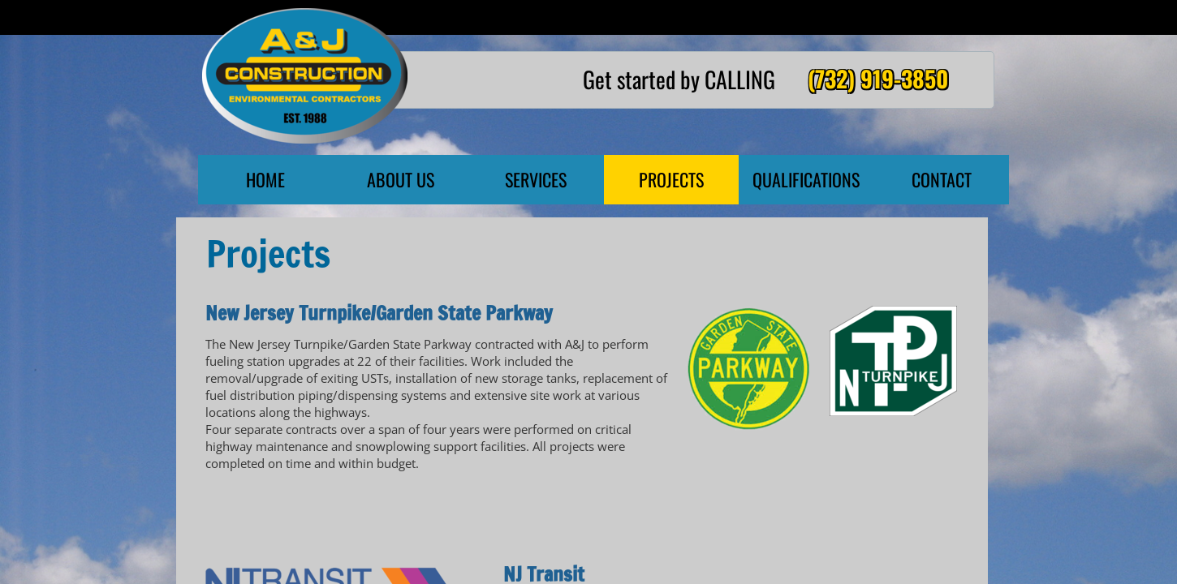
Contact (942, 179)
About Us (400, 179)
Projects (671, 179)
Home (265, 179)
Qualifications (806, 179)
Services (536, 179)
